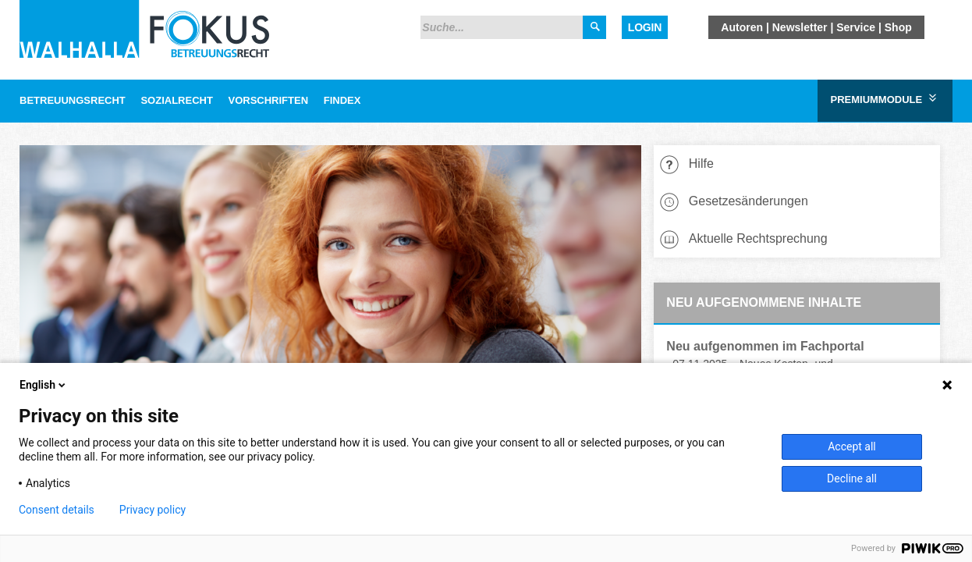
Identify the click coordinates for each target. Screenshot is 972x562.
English (44, 385)
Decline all (852, 478)
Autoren (742, 27)
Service (855, 27)
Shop (898, 27)
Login (645, 27)
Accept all (852, 446)
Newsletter (800, 27)
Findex (342, 100)
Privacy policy (152, 509)
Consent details (56, 509)
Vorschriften (269, 100)
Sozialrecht (176, 100)
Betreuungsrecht (73, 100)
